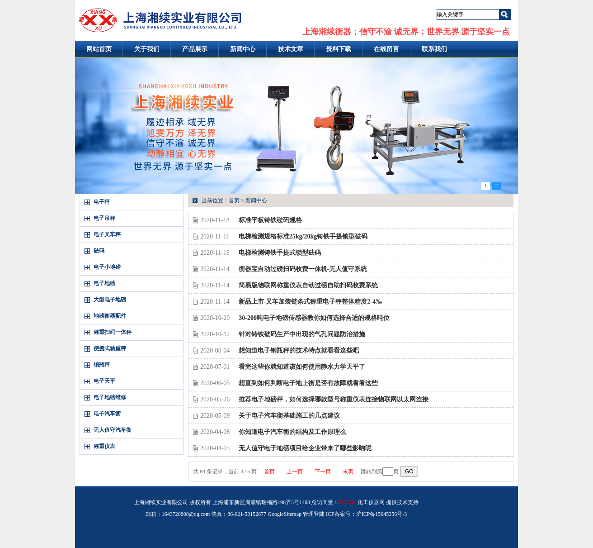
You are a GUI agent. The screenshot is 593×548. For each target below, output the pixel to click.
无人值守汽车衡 (113, 430)
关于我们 (147, 49)
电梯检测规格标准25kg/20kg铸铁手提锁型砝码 (303, 236)
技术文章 (290, 49)
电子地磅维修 (110, 397)
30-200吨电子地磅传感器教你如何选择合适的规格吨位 (314, 318)
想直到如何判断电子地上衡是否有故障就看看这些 (308, 383)
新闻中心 (242, 49)
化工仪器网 (371, 502)
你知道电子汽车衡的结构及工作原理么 (292, 432)
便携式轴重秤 (110, 348)
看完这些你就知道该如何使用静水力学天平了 (302, 366)
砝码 (99, 251)
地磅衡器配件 (110, 316)
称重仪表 (104, 446)
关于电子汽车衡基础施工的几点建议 (289, 415)
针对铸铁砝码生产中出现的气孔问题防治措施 (302, 334)
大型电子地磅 (110, 299)
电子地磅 (104, 283)
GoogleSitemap (284, 514)
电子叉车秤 (107, 234)
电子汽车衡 (107, 413)
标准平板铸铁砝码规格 (270, 220)
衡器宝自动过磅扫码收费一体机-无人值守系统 (303, 269)
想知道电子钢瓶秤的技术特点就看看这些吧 (299, 350)
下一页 (323, 471)
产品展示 (194, 49)
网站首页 (99, 49)
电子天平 (104, 381)
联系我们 (434, 49)
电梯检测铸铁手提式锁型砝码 (280, 252)
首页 (234, 200)
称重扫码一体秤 (113, 332)
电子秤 (102, 202)
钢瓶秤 (102, 365)
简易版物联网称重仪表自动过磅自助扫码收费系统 (308, 285)
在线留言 (386, 49)
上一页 (295, 471)
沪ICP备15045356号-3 (381, 514)
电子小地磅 (107, 267)
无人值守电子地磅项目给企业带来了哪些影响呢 (305, 448)
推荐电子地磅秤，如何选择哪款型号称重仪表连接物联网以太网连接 (333, 399)
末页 (348, 471)
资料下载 (338, 49)
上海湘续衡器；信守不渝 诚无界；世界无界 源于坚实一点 (406, 31)
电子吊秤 (104, 218)
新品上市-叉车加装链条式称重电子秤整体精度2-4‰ (310, 301)
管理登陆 (314, 514)
